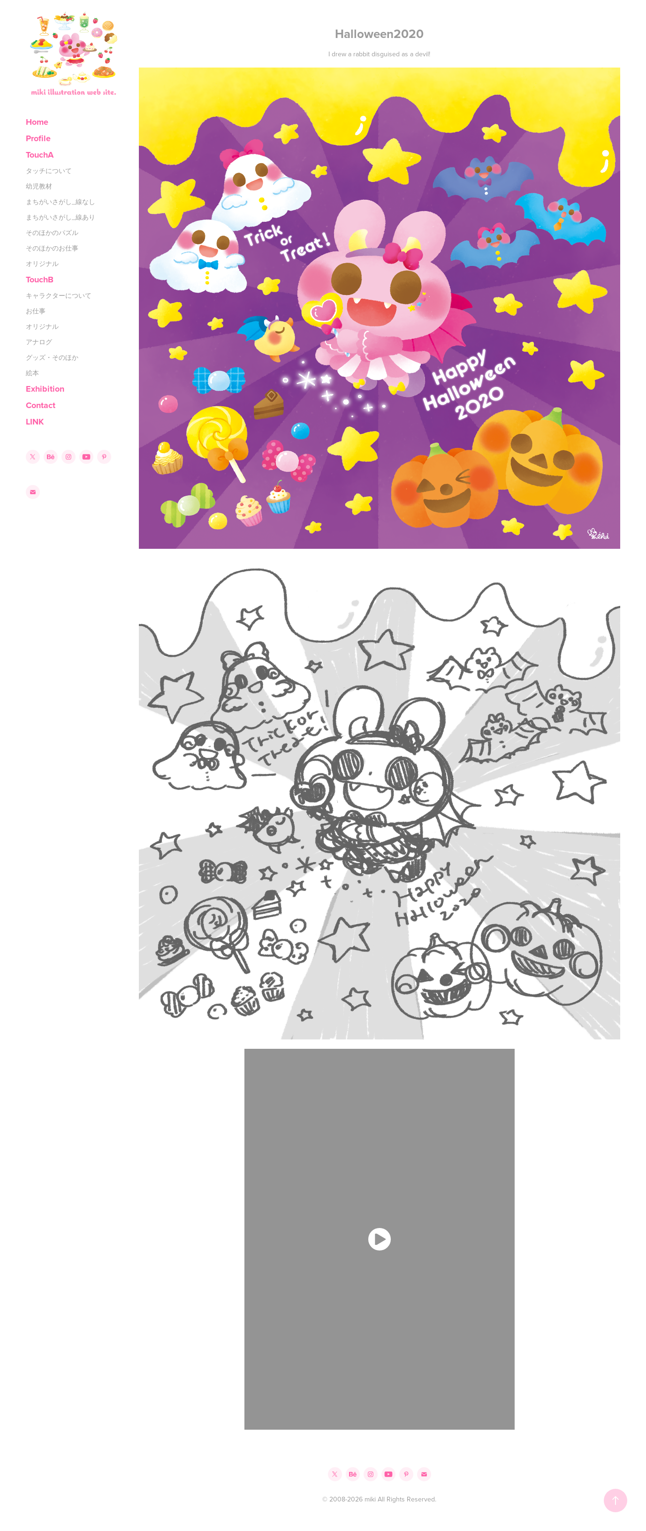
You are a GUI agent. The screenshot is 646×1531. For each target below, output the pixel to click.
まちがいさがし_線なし (60, 201)
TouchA (39, 155)
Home (37, 122)
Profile (38, 138)
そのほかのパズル (52, 232)
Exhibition (45, 389)
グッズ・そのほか (52, 357)
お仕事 (36, 311)
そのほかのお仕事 (52, 248)
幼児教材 (39, 186)
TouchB (39, 279)
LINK (35, 422)
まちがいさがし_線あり (60, 217)
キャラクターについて (58, 295)
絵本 (32, 373)
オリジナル (42, 263)
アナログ (39, 342)
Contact (40, 405)
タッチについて (49, 170)
